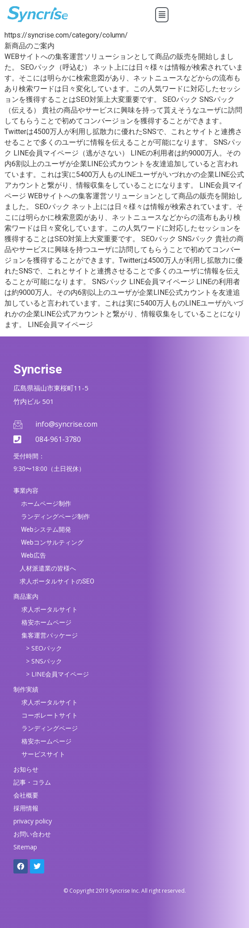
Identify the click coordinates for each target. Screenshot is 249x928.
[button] (162, 14)
